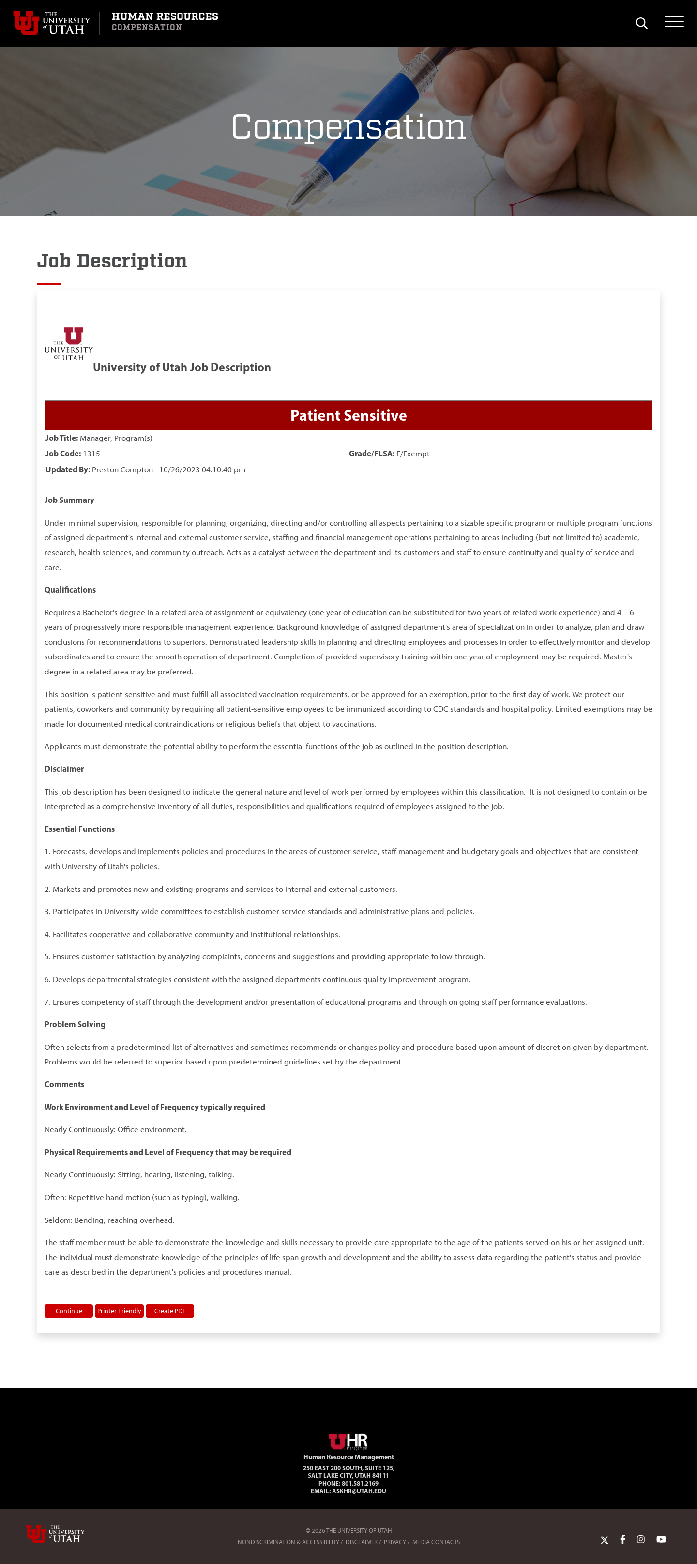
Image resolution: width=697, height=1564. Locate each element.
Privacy (395, 1542)
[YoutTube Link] (661, 1539)
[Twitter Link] (604, 1539)
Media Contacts (436, 1542)
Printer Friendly (119, 1310)
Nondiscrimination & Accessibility (288, 1542)
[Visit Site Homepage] (348, 1440)
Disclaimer (362, 1542)
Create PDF (170, 1310)
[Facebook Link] (622, 1539)
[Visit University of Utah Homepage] (56, 23)
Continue (69, 1310)
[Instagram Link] (641, 1539)
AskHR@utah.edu (359, 1491)
